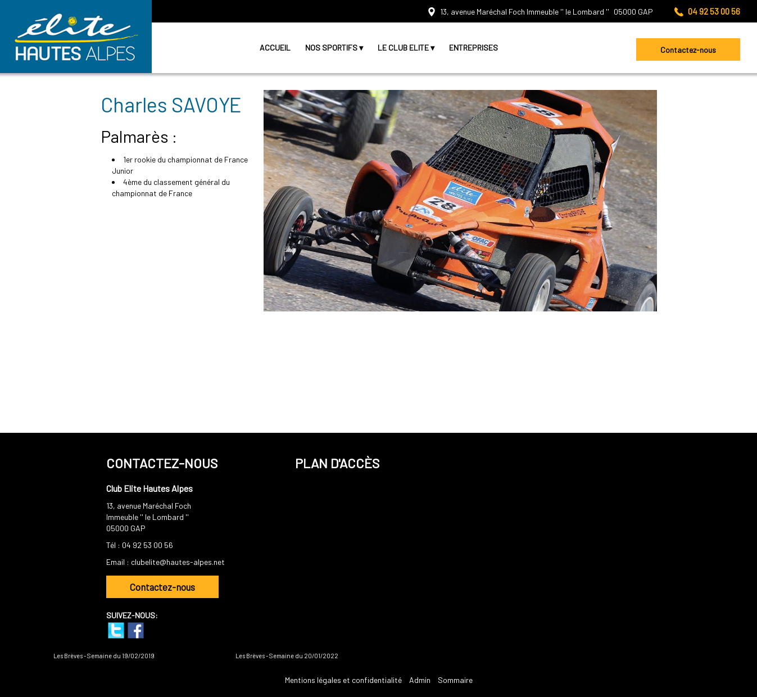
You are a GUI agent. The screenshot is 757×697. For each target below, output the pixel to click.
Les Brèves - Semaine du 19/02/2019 (104, 655)
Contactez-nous (688, 50)
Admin (419, 680)
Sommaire (455, 680)
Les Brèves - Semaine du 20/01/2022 (286, 655)
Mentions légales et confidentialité (343, 680)
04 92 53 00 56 (147, 545)
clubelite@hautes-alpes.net (178, 562)
